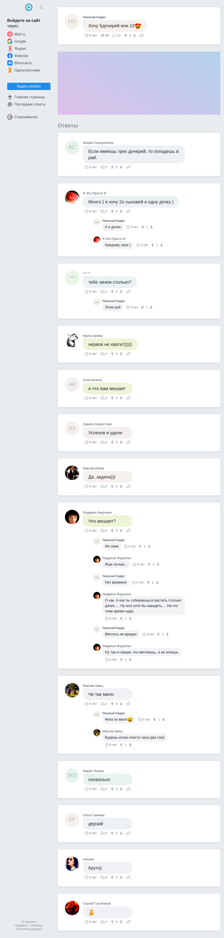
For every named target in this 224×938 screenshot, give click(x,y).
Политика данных (29, 929)
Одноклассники (23, 70)
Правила (21, 925)
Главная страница (26, 97)
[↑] (126, 35)
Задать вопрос (29, 86)
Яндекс (17, 48)
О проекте (28, 922)
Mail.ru (16, 34)
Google (16, 41)
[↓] (134, 35)
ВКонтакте (19, 63)
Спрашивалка (22, 117)
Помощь (36, 925)
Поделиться (142, 35)
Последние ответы (26, 104)
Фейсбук (17, 55)
